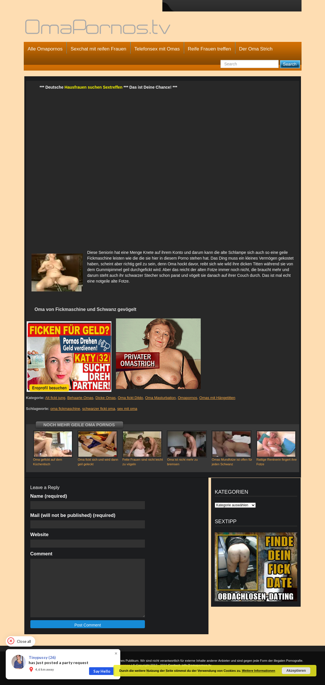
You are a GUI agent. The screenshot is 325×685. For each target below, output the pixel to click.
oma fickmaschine (65, 408)
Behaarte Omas (80, 398)
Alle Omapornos (45, 49)
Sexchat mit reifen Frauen (98, 49)
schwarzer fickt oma (98, 408)
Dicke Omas (105, 398)
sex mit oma (127, 408)
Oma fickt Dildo (130, 398)
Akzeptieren (296, 671)
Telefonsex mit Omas (157, 49)
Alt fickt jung (55, 398)
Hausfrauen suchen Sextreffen (93, 87)
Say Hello (101, 671)
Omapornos (187, 398)
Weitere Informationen (258, 670)
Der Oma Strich (256, 49)
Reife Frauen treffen (209, 49)
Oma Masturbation (160, 398)
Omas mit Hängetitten (217, 398)
